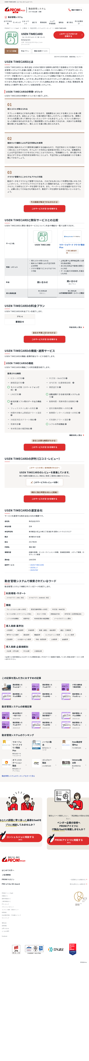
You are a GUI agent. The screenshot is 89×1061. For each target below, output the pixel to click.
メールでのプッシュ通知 (62, 618)
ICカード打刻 (41, 614)
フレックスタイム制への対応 (16, 609)
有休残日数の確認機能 (41, 618)
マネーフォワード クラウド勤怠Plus (72, 246)
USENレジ (34, 567)
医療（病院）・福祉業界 (47, 630)
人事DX (24, 28)
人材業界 (54, 639)
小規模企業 (38, 651)
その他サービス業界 (24, 639)
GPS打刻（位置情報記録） (73, 614)
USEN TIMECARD (32, 34)
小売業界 (10, 630)
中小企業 (26, 651)
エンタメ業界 (69, 635)
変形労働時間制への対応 (39, 609)
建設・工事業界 (65, 630)
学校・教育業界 (41, 639)
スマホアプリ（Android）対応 (39, 598)
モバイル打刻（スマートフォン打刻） (19, 614)
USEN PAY (34, 570)
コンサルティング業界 (52, 635)
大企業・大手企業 (13, 651)
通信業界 (26, 635)
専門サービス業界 (13, 635)
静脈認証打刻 (55, 614)
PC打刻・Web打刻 (58, 609)
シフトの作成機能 (13, 618)
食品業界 (20, 630)
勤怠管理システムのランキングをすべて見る (18, 776)
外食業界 (31, 630)
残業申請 (26, 618)
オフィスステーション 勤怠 (17, 763)
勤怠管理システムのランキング (40, 28)
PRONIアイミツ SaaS (12, 28)
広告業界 (10, 639)
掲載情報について (68, 57)
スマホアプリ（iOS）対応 (15, 598)
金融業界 (65, 639)
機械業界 (37, 635)
